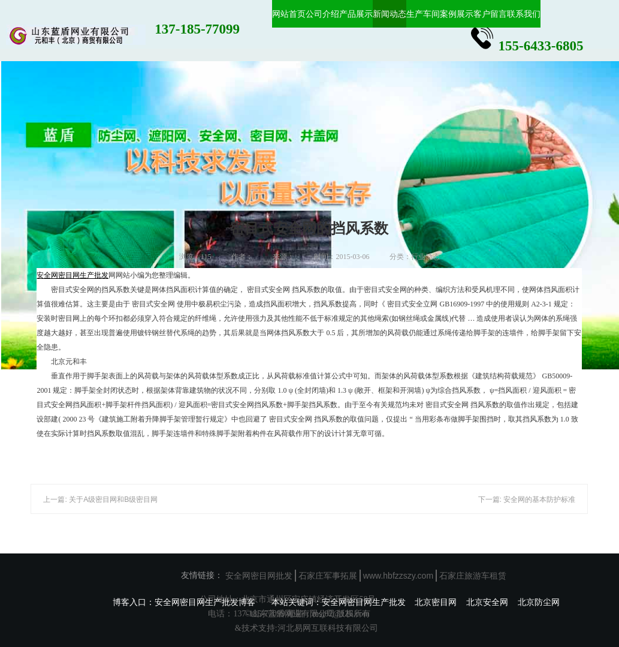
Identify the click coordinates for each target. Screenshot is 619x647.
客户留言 (490, 14)
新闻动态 (389, 14)
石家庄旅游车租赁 (472, 575)
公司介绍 (322, 14)
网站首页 (289, 14)
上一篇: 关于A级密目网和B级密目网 (100, 499)
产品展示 (356, 14)
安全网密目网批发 (258, 575)
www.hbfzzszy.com (398, 575)
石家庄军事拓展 (327, 575)
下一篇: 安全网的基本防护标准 (527, 499)
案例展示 (456, 14)
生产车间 (423, 14)
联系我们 (524, 14)
